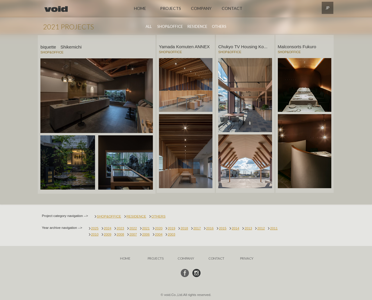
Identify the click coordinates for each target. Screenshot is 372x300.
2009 (107, 234)
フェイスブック (185, 272)
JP (328, 8)
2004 (158, 234)
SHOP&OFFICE (170, 26)
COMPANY (201, 8)
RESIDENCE (197, 26)
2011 (274, 227)
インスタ (196, 272)
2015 (222, 227)
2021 (146, 227)
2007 (133, 234)
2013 (248, 227)
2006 (146, 234)
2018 (184, 227)
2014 (235, 227)
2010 (95, 234)
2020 (158, 227)
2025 (95, 227)
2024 (107, 227)
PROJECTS (170, 8)
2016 (210, 227)
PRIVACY (246, 258)
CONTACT (232, 8)
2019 (171, 227)
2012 (261, 227)
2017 (197, 227)
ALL (149, 26)
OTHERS (219, 26)
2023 (120, 227)
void (56, 9)
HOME (140, 8)
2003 (171, 234)
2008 (120, 234)
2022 (133, 227)
